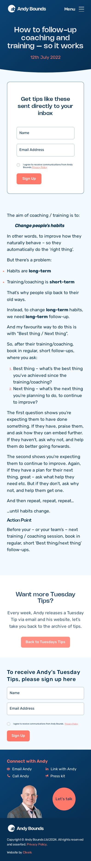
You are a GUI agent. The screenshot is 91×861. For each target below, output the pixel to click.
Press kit (55, 776)
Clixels (27, 852)
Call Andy (18, 776)
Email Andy (19, 769)
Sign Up (29, 179)
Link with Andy (61, 769)
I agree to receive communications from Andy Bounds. (48, 166)
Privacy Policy (39, 167)
